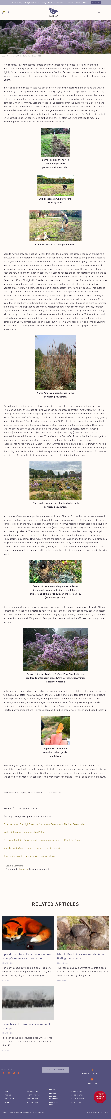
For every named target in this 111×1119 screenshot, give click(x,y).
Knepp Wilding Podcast (92, 1073)
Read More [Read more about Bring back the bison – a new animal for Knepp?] (7, 1050)
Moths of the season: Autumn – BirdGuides (25, 832)
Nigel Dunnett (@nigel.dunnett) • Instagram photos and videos (36, 848)
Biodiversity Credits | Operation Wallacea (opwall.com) (32, 856)
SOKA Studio (104, 1112)
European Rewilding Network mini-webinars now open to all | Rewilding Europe (45, 840)
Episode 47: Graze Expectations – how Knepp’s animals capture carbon (27, 956)
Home (3, 56)
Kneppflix (92, 1083)
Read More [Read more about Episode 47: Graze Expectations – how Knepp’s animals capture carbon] (7, 981)
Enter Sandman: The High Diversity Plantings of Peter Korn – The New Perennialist (47, 824)
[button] (99, 12)
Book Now (96, 3)
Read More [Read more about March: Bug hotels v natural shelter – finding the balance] (61, 981)
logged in (24, 869)
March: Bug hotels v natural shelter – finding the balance (81, 956)
